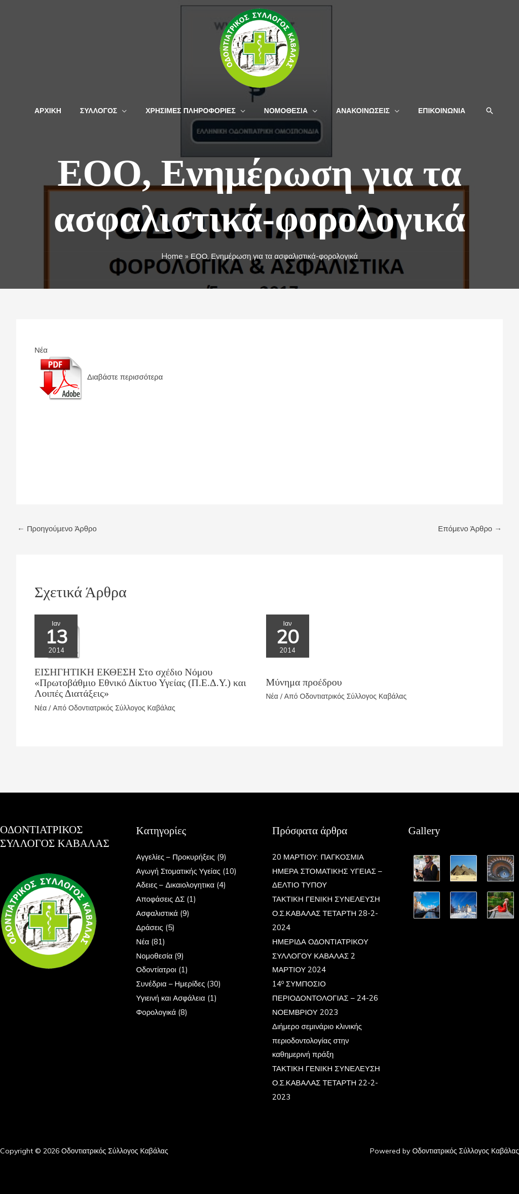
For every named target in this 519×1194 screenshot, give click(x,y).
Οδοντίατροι (156, 968)
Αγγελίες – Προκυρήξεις (175, 855)
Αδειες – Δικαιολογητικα (175, 884)
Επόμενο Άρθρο (469, 528)
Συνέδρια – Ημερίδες (171, 982)
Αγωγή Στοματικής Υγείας (178, 869)
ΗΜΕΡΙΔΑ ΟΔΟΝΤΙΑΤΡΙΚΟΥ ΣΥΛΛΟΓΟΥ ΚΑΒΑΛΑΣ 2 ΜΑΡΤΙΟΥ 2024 (320, 954)
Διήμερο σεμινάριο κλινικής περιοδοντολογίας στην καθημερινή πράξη (317, 1039)
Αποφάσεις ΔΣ (161, 898)
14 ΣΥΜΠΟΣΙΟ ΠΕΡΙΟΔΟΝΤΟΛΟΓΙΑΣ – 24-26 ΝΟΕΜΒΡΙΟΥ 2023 (325, 997)
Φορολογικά (156, 1011)
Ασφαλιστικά (157, 912)
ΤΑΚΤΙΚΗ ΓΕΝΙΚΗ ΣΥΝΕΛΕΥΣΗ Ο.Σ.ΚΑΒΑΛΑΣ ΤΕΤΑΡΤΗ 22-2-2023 (326, 1082)
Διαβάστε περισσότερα (100, 377)
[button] (129, 110)
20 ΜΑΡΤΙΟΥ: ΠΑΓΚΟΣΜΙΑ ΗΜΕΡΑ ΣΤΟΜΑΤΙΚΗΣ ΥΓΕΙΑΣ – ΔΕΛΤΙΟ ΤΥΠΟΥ (324, 869)
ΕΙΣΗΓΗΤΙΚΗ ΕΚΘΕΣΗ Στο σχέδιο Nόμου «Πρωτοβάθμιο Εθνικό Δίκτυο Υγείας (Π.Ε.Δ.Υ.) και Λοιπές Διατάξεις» (141, 682)
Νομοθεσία (154, 954)
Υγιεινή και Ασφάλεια (171, 997)
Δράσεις (150, 926)
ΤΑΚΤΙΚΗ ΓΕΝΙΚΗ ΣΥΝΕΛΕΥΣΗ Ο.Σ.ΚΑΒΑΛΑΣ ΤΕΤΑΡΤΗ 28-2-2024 (326, 912)
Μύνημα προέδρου (304, 682)
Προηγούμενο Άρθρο (57, 528)
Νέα (41, 350)
